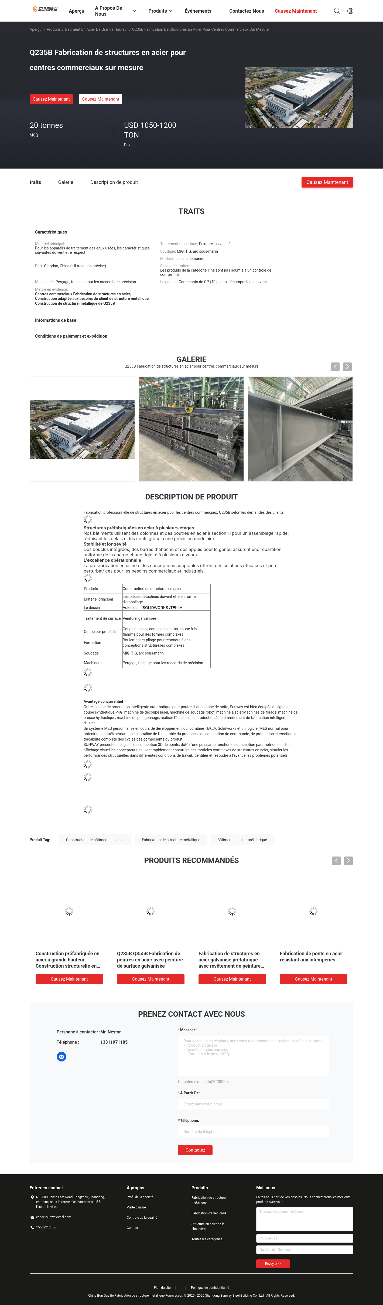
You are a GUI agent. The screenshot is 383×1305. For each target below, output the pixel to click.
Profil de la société (140, 1197)
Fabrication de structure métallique (171, 839)
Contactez (195, 1149)
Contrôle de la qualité (142, 1217)
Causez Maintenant (51, 99)
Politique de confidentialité (210, 1287)
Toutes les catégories (206, 1239)
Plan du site (162, 1287)
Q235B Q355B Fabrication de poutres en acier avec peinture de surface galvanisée (150, 959)
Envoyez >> (273, 1263)
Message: (188, 1029)
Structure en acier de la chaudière (208, 1226)
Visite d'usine (136, 1207)
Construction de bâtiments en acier (95, 839)
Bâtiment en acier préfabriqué (242, 839)
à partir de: (190, 1093)
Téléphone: (189, 1120)
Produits (54, 29)
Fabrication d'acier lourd (208, 1213)
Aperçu (36, 29)
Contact (132, 1227)
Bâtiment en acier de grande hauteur (96, 29)
